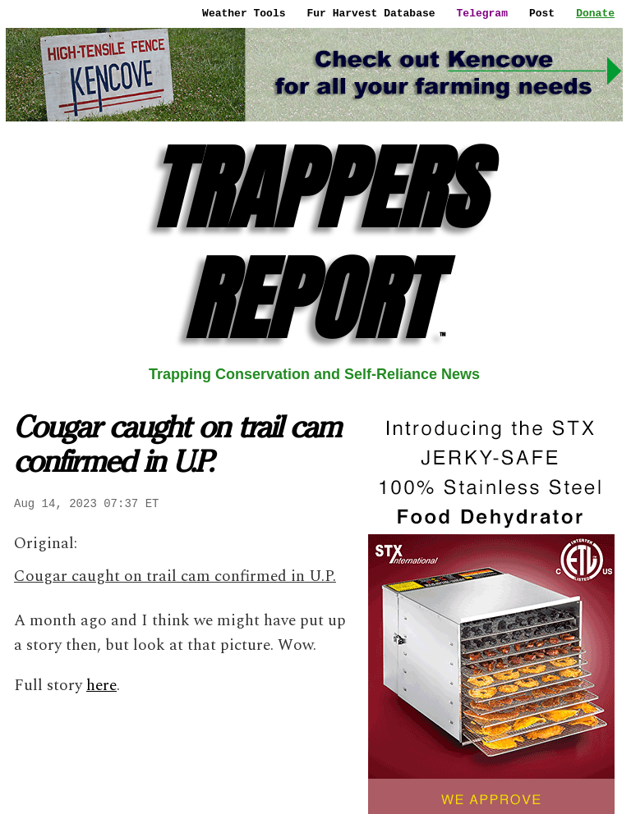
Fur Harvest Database (371, 13)
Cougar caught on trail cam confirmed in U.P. (175, 576)
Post (542, 13)
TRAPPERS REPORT (314, 243)
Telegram (482, 13)
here (101, 685)
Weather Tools (243, 13)
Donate (595, 13)
